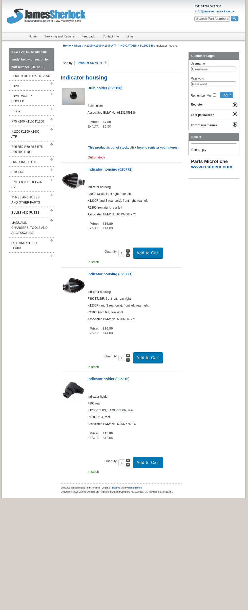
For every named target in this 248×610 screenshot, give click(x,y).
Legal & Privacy (110, 487)
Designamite (135, 487)
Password (197, 78)
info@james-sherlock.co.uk (214, 11)
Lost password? (202, 115)
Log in (227, 95)
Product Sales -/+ (90, 63)
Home (33, 36)
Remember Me (201, 95)
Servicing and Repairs (59, 36)
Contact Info (110, 36)
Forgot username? (204, 125)
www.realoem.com (211, 166)
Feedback (88, 36)
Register (197, 104)
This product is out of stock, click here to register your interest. (133, 147)
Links (130, 36)
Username (198, 63)
